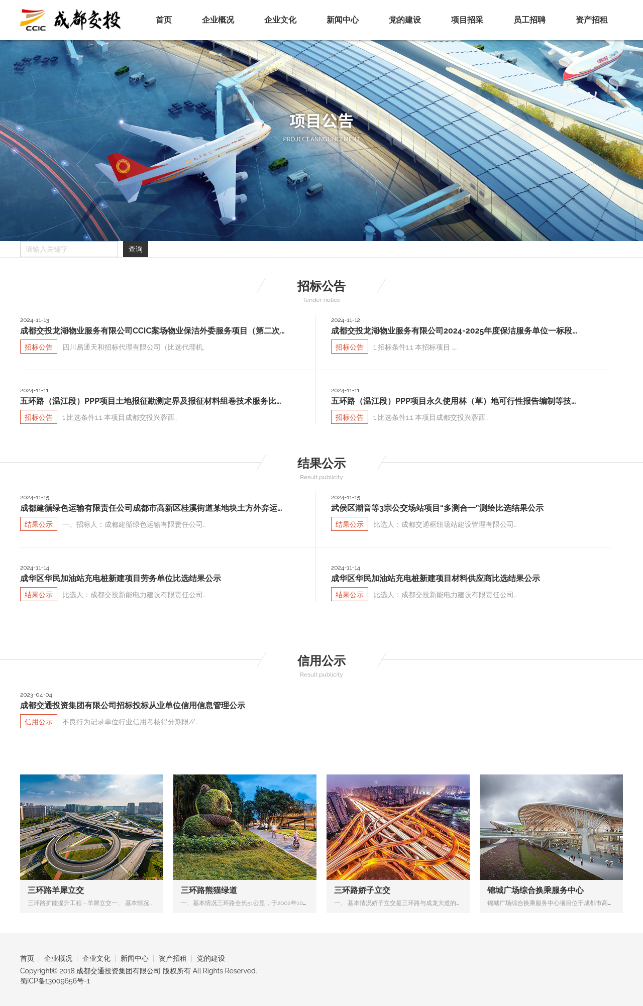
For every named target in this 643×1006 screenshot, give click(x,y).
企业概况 (218, 20)
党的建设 (405, 20)
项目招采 (467, 20)
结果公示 (321, 463)
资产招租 (592, 20)
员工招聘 (529, 20)
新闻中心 (343, 20)
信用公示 (321, 660)
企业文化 (280, 20)
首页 (164, 20)
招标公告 (321, 286)
